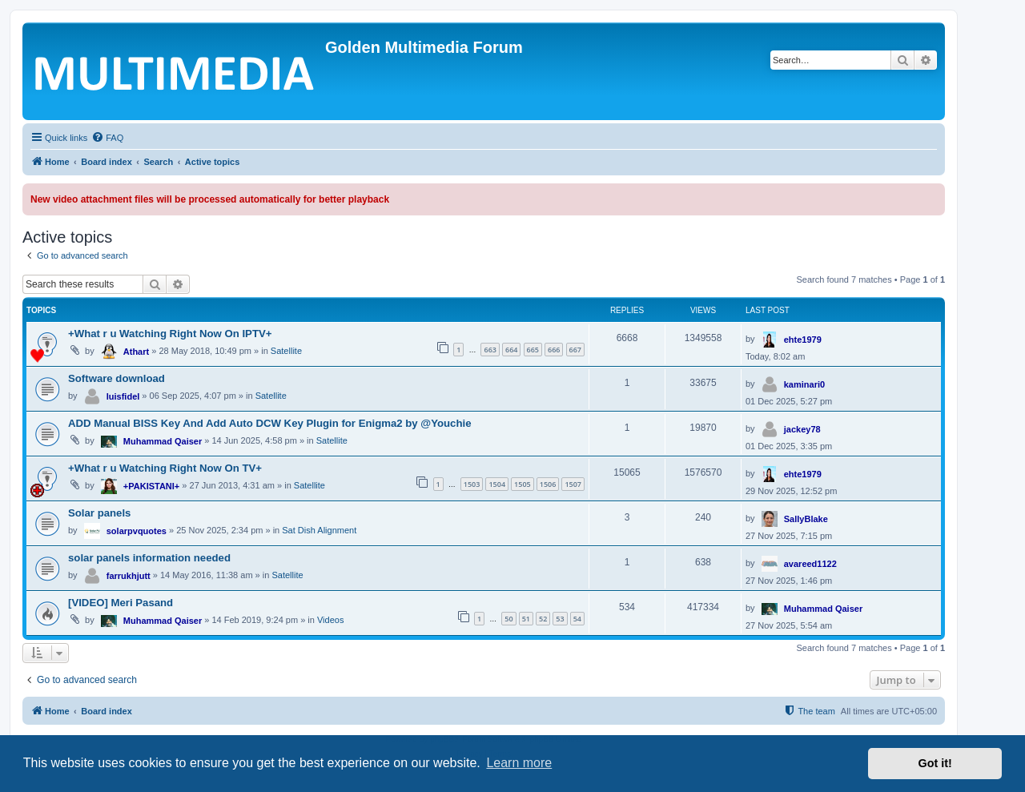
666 (554, 349)
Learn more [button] (519, 763)
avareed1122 (810, 564)
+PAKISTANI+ (151, 486)
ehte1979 (803, 339)
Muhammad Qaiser (162, 441)
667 (575, 349)
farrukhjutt (129, 576)
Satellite (286, 351)
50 (508, 618)
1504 (496, 484)
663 (490, 349)
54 (577, 618)
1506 (548, 484)
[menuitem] (107, 137)
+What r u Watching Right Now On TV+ (165, 468)
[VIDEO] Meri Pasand (120, 603)
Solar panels (99, 513)
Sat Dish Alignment (319, 530)
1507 (573, 484)
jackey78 (802, 429)
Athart (136, 351)
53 (560, 618)
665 (533, 349)
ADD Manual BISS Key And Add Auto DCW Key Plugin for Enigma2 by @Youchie (270, 423)
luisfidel (123, 396)
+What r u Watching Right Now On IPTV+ (169, 334)
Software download (116, 378)
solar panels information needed (149, 558)
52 (543, 618)
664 (511, 349)
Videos (330, 620)
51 (526, 618)
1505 (522, 484)
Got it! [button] (935, 763)
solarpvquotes (137, 531)
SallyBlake (806, 519)
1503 (472, 484)
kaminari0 (804, 384)
